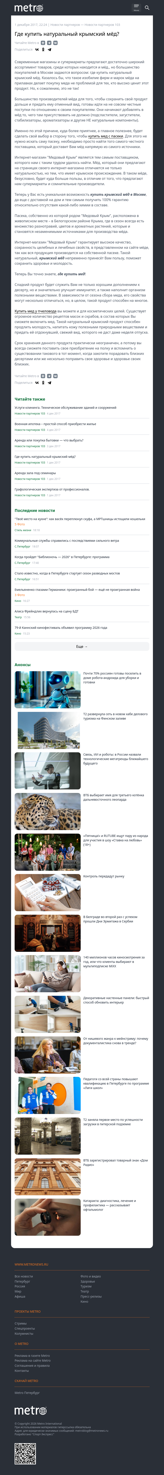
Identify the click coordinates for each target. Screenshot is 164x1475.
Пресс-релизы (91, 1296)
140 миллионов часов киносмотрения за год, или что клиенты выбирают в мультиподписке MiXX (114, 961)
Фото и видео (91, 1276)
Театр (18, 617)
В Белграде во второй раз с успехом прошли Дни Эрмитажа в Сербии (110, 919)
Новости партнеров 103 (102, 25)
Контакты (22, 1371)
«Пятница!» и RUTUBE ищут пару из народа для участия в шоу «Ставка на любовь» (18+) (115, 840)
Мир (18, 1291)
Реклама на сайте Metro (33, 1360)
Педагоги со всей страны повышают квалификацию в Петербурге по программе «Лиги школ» (116, 1083)
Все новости (24, 1276)
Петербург (22, 1281)
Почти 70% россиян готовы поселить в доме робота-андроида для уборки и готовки (112, 677)
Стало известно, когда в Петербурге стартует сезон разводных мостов (67, 573)
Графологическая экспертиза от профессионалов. (52, 489)
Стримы (21, 1323)
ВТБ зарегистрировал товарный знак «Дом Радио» (115, 1162)
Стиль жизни (23, 530)
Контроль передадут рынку (103, 876)
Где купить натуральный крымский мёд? (45, 456)
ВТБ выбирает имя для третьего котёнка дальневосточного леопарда (113, 797)
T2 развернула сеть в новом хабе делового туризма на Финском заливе (115, 716)
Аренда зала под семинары (35, 473)
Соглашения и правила (32, 1365)
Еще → (82, 646)
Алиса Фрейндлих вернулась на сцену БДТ (46, 611)
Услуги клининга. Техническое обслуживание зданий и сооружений (65, 407)
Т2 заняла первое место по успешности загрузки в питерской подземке (113, 1122)
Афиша (20, 1296)
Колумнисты (24, 1333)
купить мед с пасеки (105, 136)
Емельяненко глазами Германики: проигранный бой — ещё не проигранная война (77, 589)
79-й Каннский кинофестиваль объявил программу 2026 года (61, 627)
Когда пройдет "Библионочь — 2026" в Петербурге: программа (62, 557)
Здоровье (88, 1281)
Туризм (86, 1286)
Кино (18, 601)
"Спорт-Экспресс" (43, 1434)
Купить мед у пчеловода (36, 311)
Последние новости (35, 510)
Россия (20, 1286)
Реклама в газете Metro (32, 1355)
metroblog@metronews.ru (91, 1431)
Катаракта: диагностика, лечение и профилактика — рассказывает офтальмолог (109, 1205)
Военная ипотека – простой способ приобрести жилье (55, 424)
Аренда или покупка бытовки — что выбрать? (49, 440)
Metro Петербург (27, 1393)
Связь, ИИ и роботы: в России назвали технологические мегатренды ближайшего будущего (115, 758)
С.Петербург (22, 546)
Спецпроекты (25, 1328)
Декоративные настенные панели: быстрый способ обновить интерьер (116, 1000)
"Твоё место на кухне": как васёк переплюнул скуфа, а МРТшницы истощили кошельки (80, 519)
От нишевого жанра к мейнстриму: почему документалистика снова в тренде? (115, 1040)
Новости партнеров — (67, 25)
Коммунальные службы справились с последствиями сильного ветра (67, 540)
